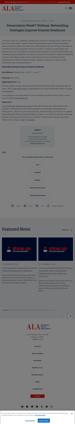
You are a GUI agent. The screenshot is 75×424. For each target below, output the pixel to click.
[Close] (72, 415)
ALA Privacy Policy (40, 417)
